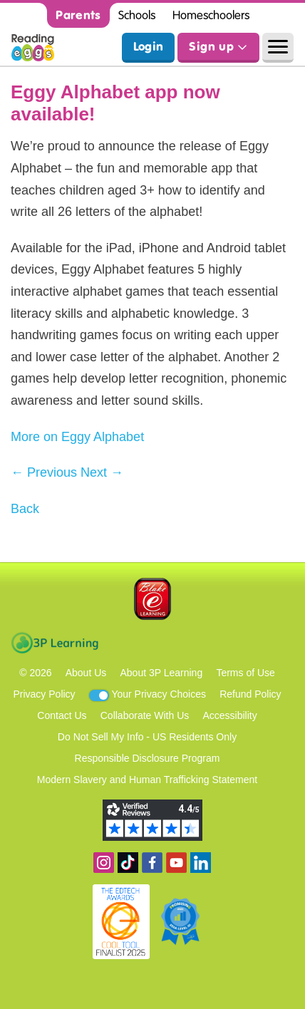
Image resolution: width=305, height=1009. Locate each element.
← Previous (44, 472)
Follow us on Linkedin (200, 862)
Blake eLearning (152, 598)
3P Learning (54, 642)
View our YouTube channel (176, 862)
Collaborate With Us (145, 715)
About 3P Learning (161, 672)
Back (25, 509)
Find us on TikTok (128, 862)
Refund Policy (250, 694)
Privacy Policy (44, 694)
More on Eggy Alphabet (77, 437)
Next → (102, 472)
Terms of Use (245, 672)
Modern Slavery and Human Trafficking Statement (147, 779)
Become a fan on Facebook (152, 862)
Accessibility (229, 715)
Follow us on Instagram (103, 862)
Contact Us (61, 715)
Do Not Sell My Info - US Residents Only (147, 736)
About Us (86, 672)
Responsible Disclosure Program (147, 758)
